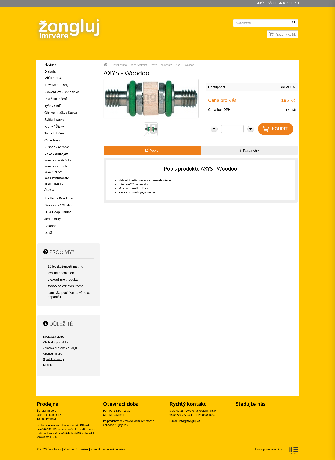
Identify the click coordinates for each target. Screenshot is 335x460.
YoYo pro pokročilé (55, 166)
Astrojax (49, 189)
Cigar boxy (52, 140)
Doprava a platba (53, 336)
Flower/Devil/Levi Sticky (61, 92)
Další (48, 233)
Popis (151, 150)
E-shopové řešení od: (276, 450)
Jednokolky (52, 219)
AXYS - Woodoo (185, 65)
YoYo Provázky (53, 183)
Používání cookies (76, 449)
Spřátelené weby (53, 359)
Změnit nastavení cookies (108, 449)
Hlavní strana (119, 65)
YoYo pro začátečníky (57, 160)
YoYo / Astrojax (139, 65)
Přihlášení (267, 3)
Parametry (248, 150)
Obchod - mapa (52, 353)
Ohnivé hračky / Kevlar (60, 112)
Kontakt (48, 364)
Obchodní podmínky (55, 342)
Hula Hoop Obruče (57, 212)
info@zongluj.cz (189, 421)
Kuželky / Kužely (56, 85)
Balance (50, 226)
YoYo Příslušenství (161, 65)
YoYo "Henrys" (53, 172)
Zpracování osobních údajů (60, 348)
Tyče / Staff (52, 106)
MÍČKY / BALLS (55, 78)
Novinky (50, 64)
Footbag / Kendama (58, 198)
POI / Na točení (55, 99)
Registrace (289, 3)
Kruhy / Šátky (54, 126)
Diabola (49, 71)
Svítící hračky (54, 119)
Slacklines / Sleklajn (58, 205)
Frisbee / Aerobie (56, 147)
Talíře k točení (54, 133)
